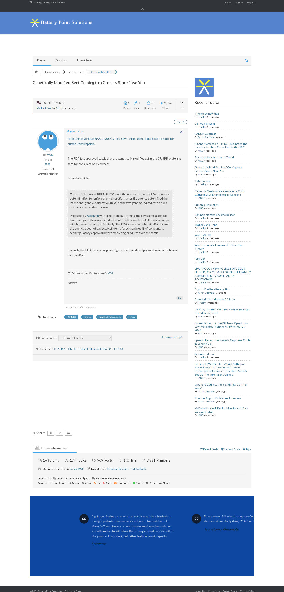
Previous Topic (172, 333)
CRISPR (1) (60, 344)
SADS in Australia (205, 129)
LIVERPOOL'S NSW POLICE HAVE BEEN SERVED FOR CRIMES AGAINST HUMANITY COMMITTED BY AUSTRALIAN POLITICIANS (223, 270)
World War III (203, 230)
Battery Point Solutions (50, 586)
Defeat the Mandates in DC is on (215, 295)
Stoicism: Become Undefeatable (127, 464)
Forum (239, 3)
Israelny (202, 112)
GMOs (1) (74, 344)
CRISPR (72, 312)
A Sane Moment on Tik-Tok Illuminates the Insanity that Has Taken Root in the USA (221, 141)
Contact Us (214, 586)
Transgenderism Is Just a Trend (214, 153)
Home (228, 3)
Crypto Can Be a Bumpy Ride (212, 285)
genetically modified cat (110, 312)
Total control (203, 177)
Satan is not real (204, 349)
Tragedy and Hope (206, 220)
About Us (200, 586)
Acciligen (93, 211)
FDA (132, 312)
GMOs (88, 312)
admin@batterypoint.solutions (49, 3)
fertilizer (200, 254)
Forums (41, 56)
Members (61, 56)
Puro (78, 586)
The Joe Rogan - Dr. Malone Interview (218, 394)
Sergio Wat (76, 464)
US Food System (205, 119)
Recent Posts (84, 56)
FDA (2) (118, 344)
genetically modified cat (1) (97, 344)
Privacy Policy (230, 586)
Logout (250, 3)
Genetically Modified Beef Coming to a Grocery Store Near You (218, 165)
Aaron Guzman (206, 132)
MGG (59, 103)
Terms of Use (247, 586)
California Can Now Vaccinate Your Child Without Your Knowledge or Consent (219, 188)
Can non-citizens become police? (215, 210)
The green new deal (207, 109)
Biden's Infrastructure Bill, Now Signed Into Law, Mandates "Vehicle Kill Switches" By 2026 (221, 322)
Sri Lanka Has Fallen (207, 200)
